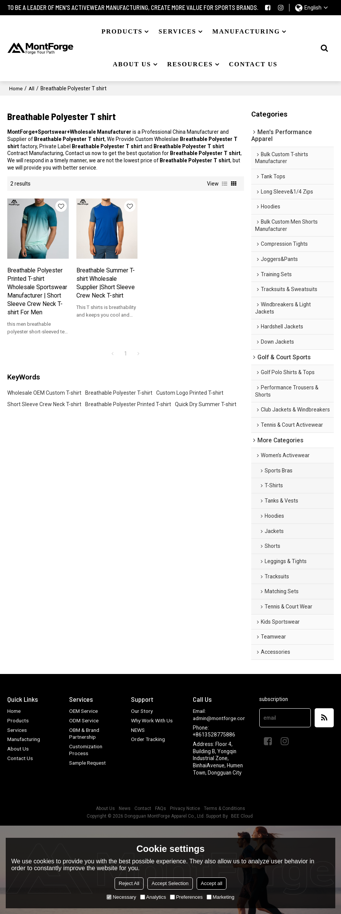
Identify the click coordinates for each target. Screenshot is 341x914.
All (32, 88)
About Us (18, 749)
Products (122, 31)
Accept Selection (170, 883)
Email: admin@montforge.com (220, 714)
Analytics (153, 897)
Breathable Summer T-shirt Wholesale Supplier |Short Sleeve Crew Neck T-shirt (94, 278)
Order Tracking (148, 739)
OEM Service (84, 711)
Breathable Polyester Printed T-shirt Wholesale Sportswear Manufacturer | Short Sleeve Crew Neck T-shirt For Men (33, 291)
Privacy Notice (185, 808)
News (125, 808)
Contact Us (20, 758)
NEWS (138, 730)
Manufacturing (246, 31)
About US (132, 64)
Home (16, 88)
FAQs (160, 808)
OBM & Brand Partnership (84, 733)
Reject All (129, 883)
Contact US (253, 64)
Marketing (220, 897)
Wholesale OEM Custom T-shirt (44, 402)
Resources (190, 64)
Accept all (211, 883)
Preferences (186, 897)
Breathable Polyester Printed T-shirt (128, 413)
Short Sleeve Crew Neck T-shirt (44, 413)
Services (177, 31)
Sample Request (88, 763)
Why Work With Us (152, 720)
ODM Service (84, 720)
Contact (142, 808)
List (224, 183)
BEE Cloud (242, 816)
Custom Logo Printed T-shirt (189, 402)
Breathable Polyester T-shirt (118, 402)
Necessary (121, 897)
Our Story (142, 711)
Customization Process (86, 750)
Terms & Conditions (224, 808)
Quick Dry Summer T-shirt (205, 413)
